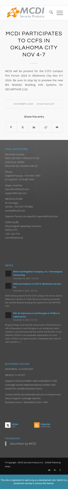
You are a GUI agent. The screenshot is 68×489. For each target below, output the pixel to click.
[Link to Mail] (54, 470)
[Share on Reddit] (45, 127)
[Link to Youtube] (49, 470)
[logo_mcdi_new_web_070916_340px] (28, 13)
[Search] (49, 13)
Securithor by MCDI (23, 444)
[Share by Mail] (57, 127)
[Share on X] (22, 127)
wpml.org (29, 480)
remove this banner (44, 483)
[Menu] (58, 13)
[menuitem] (49, 13)
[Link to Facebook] (60, 470)
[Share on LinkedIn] (34, 127)
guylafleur (47, 104)
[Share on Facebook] (11, 127)
